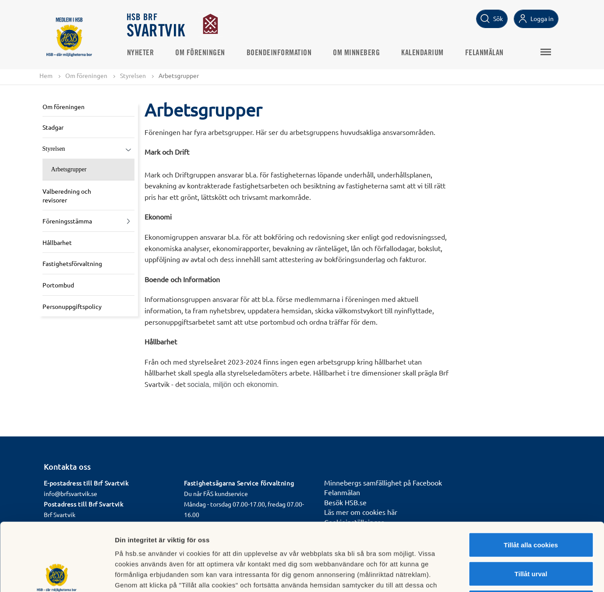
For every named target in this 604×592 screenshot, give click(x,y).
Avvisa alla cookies (531, 534)
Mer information (466, 574)
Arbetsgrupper (69, 169)
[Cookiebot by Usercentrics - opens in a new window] (56, 574)
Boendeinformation (279, 53)
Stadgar (53, 127)
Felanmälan (484, 53)
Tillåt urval (531, 506)
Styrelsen (133, 75)
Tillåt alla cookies (531, 477)
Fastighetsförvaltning (72, 263)
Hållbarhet (57, 242)
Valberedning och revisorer (66, 195)
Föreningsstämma (67, 221)
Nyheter (140, 53)
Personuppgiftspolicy (72, 306)
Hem (46, 75)
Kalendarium (422, 53)
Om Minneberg (356, 53)
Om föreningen (200, 53)
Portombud (58, 285)
